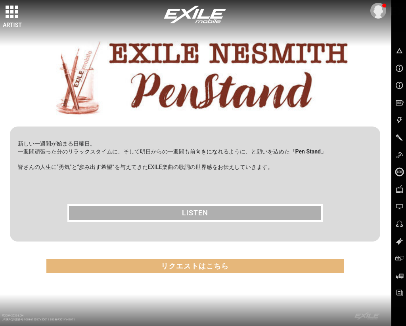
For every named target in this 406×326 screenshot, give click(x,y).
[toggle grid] (12, 12)
